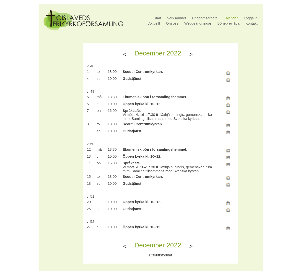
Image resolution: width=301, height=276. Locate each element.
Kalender (231, 18)
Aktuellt (154, 23)
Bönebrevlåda (228, 23)
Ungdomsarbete (204, 18)
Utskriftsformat (160, 255)
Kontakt (251, 23)
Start (157, 18)
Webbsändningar (197, 23)
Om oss (172, 23)
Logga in (250, 18)
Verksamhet (176, 18)
